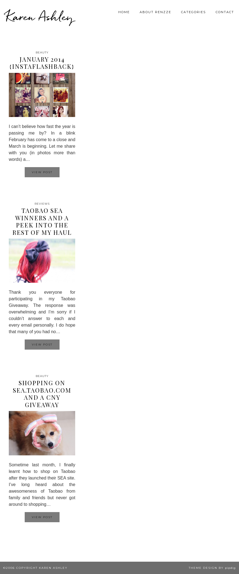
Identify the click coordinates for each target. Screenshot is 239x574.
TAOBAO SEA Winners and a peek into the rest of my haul (42, 221)
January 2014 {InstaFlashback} (42, 62)
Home (124, 12)
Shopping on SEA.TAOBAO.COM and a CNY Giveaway (42, 394)
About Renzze (155, 12)
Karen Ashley (39, 16)
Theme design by (212, 568)
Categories (193, 12)
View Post (42, 172)
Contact (225, 12)
